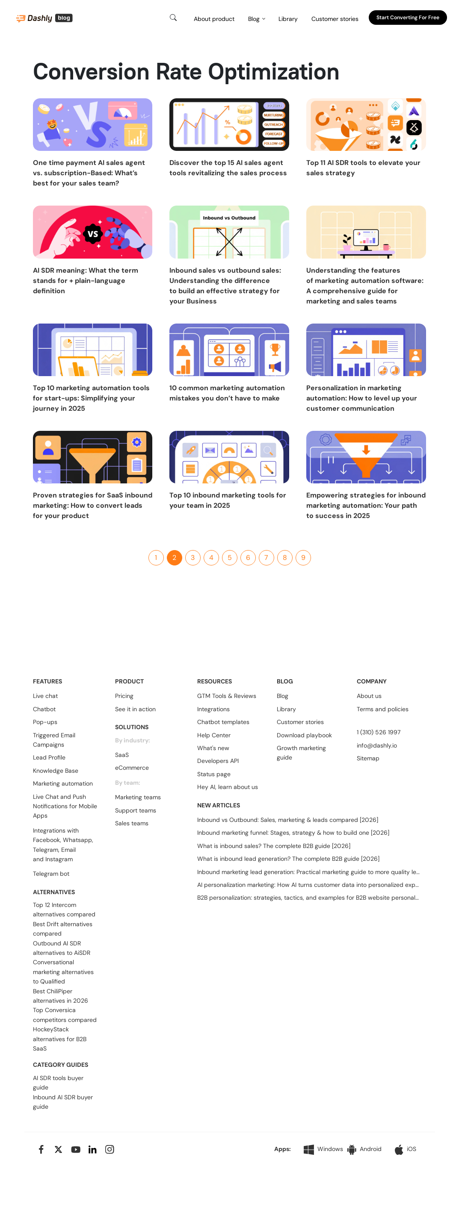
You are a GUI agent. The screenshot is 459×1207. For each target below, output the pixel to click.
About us (369, 696)
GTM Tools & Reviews (226, 696)
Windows (323, 1150)
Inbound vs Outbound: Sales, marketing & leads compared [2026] (287, 820)
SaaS (122, 755)
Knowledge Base (55, 770)
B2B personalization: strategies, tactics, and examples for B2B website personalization (308, 897)
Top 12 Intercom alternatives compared (64, 909)
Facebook (46, 840)
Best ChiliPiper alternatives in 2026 (60, 995)
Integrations (213, 709)
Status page (214, 774)
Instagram (59, 859)
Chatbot (44, 709)
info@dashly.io (377, 745)
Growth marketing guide (301, 752)
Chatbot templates (223, 722)
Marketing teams (138, 797)
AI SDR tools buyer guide (58, 1082)
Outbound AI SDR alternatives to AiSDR (61, 948)
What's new (213, 748)
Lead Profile (49, 757)
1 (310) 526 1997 (378, 732)
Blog (282, 696)
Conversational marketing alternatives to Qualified (63, 971)
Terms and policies (383, 709)
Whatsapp (77, 840)
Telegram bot (51, 873)
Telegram (45, 850)
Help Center (214, 735)
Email (68, 850)
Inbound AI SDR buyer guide (63, 1101)
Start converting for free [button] (407, 17)
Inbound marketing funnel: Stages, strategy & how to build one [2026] (293, 832)
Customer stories (334, 19)
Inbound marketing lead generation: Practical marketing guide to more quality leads (308, 872)
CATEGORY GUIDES (60, 1065)
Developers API (218, 761)
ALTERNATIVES (54, 892)
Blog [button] (254, 19)
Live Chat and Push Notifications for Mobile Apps (65, 806)
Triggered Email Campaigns (54, 739)
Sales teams (131, 823)
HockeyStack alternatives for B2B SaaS (59, 1038)
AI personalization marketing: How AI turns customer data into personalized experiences (308, 885)
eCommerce (132, 767)
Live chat (45, 696)
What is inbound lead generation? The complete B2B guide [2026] (288, 859)
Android (364, 1149)
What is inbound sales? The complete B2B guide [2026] (273, 846)
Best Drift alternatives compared (62, 928)
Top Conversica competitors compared (65, 1014)
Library (288, 19)
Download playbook (304, 735)
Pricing (124, 696)
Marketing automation (63, 783)
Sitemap (368, 758)
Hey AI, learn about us (227, 787)
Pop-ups (45, 722)
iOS (405, 1150)
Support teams (135, 810)
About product (214, 19)
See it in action (135, 709)
